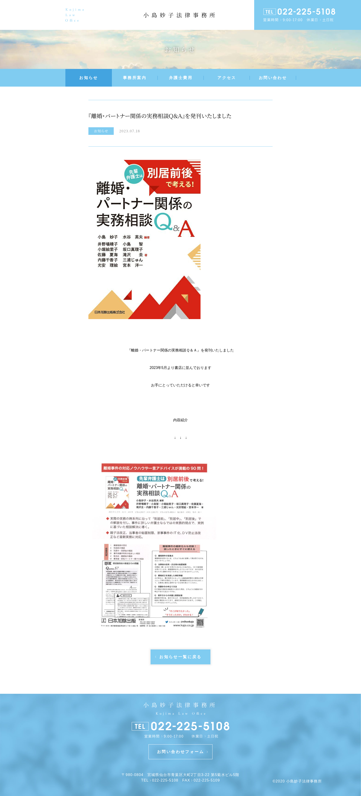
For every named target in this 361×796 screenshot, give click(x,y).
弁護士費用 (180, 78)
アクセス (226, 78)
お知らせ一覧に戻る (180, 657)
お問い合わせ (273, 78)
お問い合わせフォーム (180, 752)
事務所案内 (134, 78)
